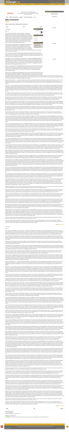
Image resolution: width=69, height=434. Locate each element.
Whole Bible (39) (37, 44)
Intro (7, 29)
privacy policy (26, 424)
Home (7, 17)
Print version (36, 36)
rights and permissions (34, 424)
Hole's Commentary (28, 17)
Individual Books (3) (38, 47)
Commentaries (14, 17)
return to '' (60, 224)
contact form (50, 426)
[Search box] (37, 32)
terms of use (20, 424)
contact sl (41, 424)
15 (41, 26)
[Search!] (41, 32)
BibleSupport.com (12, 413)
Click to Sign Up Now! (59, 0)
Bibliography (36, 40)
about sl (45, 424)
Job (34, 17)
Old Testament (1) (37, 45)
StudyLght (11, 2)
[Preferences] (63, 4)
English (21, 17)
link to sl (49, 424)
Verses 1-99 (7, 226)
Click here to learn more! (28, 14)
